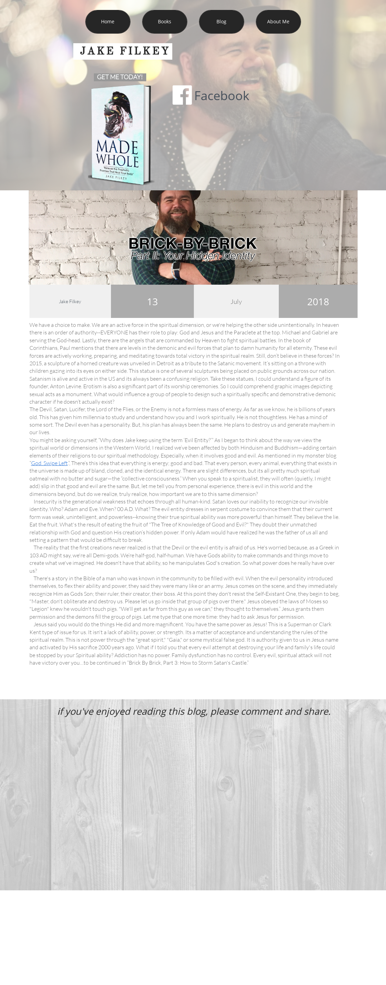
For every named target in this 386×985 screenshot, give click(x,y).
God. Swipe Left (49, 463)
